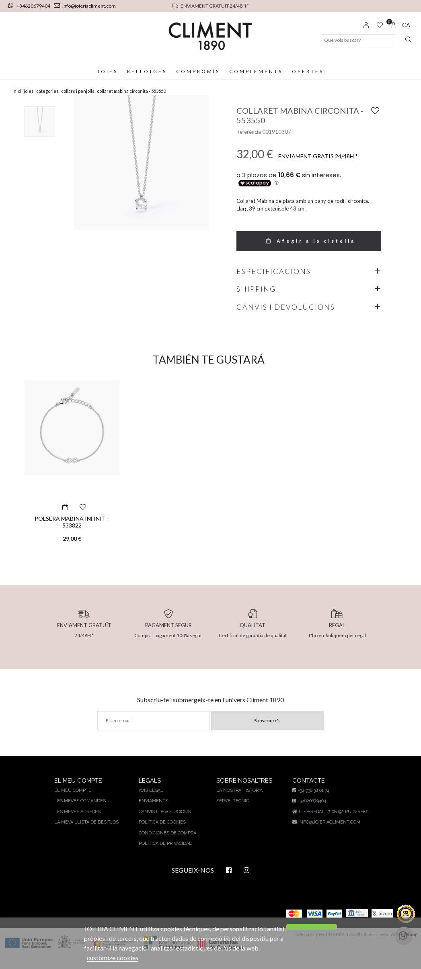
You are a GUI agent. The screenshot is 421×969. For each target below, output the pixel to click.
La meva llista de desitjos (86, 833)
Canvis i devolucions (163, 823)
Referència (248, 143)
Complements (257, 71)
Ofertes (309, 71)
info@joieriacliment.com (84, 6)
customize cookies (145, 957)
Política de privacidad (164, 855)
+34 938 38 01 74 (310, 802)
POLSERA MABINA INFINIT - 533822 (72, 533)
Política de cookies (161, 833)
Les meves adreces (77, 823)
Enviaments (152, 812)
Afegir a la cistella (309, 252)
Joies (105, 71)
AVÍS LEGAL (150, 802)
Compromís (198, 71)
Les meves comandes (80, 812)
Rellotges (146, 71)
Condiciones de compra (166, 844)
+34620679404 (30, 6)
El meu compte (73, 802)
